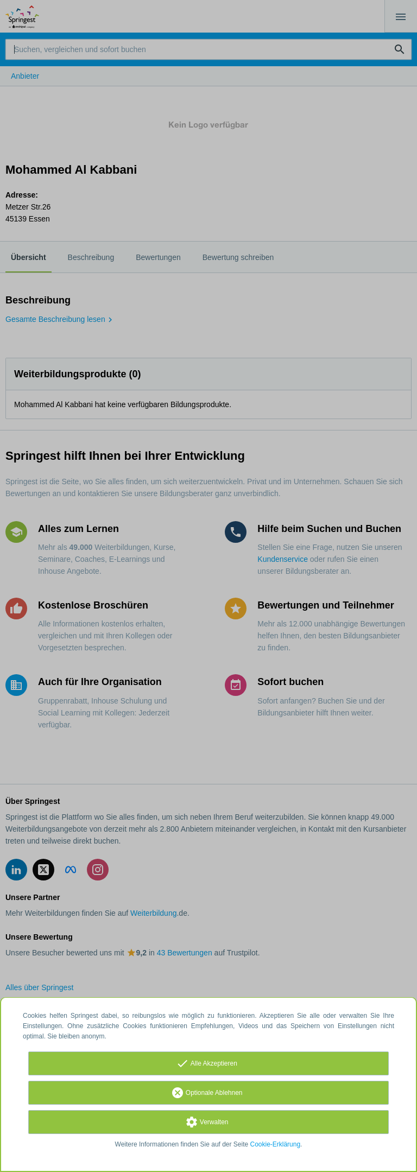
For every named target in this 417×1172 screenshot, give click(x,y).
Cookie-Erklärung (275, 1144)
